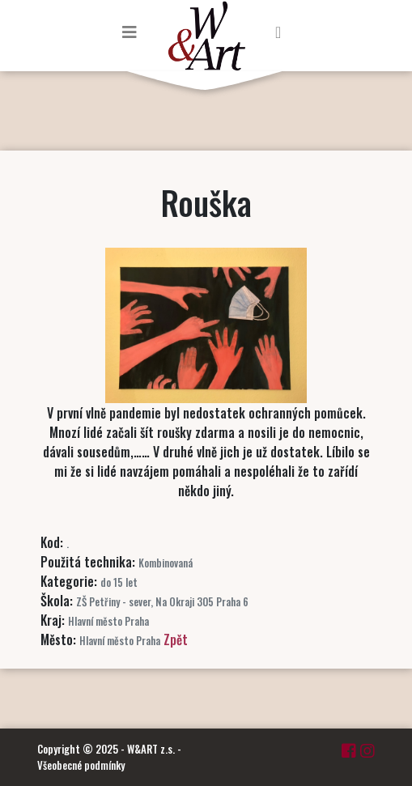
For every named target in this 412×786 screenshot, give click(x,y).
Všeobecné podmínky (81, 765)
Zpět (176, 639)
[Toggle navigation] (130, 31)
